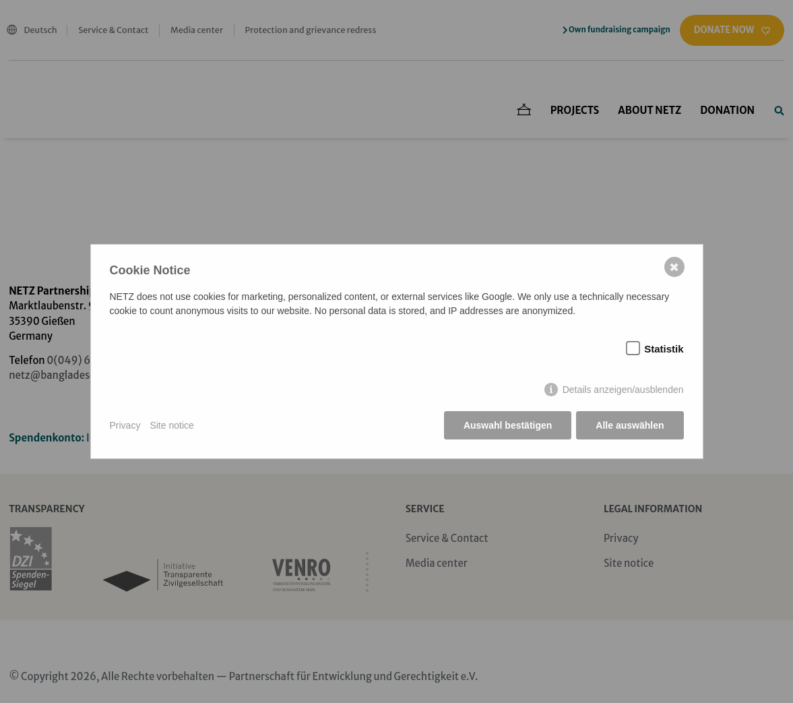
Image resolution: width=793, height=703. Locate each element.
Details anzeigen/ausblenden (623, 389)
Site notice (171, 425)
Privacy (125, 425)
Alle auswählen (630, 425)
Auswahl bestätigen (508, 425)
